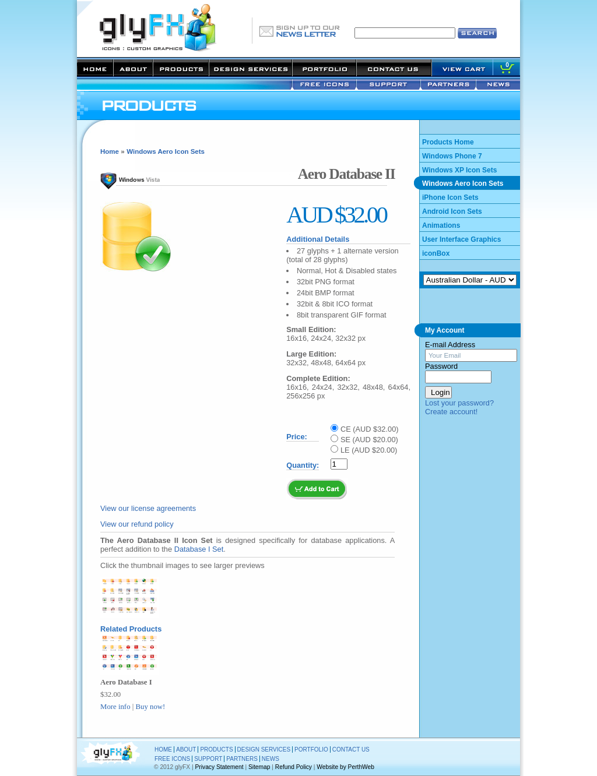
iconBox (435, 253)
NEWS (270, 759)
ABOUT (186, 749)
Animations (441, 225)
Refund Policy (293, 767)
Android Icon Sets (452, 211)
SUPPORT (208, 759)
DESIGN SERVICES (264, 749)
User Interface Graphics (461, 239)
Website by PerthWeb (345, 767)
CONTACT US (351, 749)
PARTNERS (242, 759)
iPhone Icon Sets (450, 197)
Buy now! (151, 707)
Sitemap (259, 767)
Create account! (451, 411)
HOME (163, 749)
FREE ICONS (172, 759)
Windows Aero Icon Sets (166, 151)
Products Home (448, 142)
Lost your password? (459, 402)
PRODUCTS (216, 749)
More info (115, 707)
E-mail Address (450, 344)
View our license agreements (148, 508)
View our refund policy (137, 524)
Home (109, 151)
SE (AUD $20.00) (369, 439)
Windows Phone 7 (452, 156)
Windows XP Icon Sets (459, 170)
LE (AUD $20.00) (368, 450)
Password (441, 366)
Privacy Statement (219, 767)
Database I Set (199, 549)
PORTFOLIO (311, 749)
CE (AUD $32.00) (369, 429)
